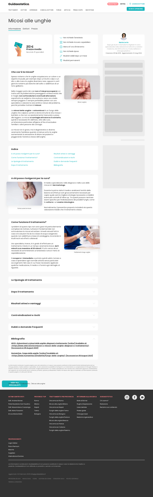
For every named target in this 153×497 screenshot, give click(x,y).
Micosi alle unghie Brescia (58, 420)
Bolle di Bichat (82, 401)
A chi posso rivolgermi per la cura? (25, 154)
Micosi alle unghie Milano (58, 404)
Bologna (37, 414)
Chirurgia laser (82, 414)
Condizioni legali (58, 479)
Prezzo (34, 28)
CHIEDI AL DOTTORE (46, 10)
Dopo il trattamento (19, 165)
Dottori (26, 28)
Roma (36, 401)
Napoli (36, 407)
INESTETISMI (90, 10)
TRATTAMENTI (13, 10)
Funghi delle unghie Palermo (59, 430)
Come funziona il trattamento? (24, 157)
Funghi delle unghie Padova (59, 417)
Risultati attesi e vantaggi (64, 154)
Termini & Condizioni (15, 482)
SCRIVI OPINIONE (136, 9)
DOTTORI (24, 10)
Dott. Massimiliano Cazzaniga (19, 407)
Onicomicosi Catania (57, 427)
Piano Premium (13, 446)
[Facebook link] (134, 398)
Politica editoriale (72, 479)
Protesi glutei (81, 411)
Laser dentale (82, 407)
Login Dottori (12, 443)
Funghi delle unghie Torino (58, 411)
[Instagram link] (127, 398)
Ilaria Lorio (123, 42)
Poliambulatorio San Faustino (19, 404)
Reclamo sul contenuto (108, 407)
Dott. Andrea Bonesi (15, 401)
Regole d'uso (26, 479)
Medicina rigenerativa (85, 417)
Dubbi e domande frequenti (65, 161)
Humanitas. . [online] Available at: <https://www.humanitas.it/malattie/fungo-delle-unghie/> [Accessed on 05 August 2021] (52, 354)
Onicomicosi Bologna (57, 414)
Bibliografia (58, 165)
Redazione (104, 404)
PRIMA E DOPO (78, 10)
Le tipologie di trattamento (22, 161)
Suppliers (11, 453)
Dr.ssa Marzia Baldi (15, 414)
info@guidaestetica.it (37, 474)
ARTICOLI (67, 10)
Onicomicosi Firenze (56, 424)
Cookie (35, 479)
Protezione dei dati (14, 479)
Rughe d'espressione (84, 404)
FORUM (58, 10)
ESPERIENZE (33, 10)
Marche (11, 450)
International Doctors (16, 456)
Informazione (14, 28)
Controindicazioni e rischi (64, 157)
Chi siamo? (104, 401)
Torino (36, 411)
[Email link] (142, 397)
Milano (36, 404)
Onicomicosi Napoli (56, 407)
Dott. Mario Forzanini (15, 411)
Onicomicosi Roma (56, 401)
